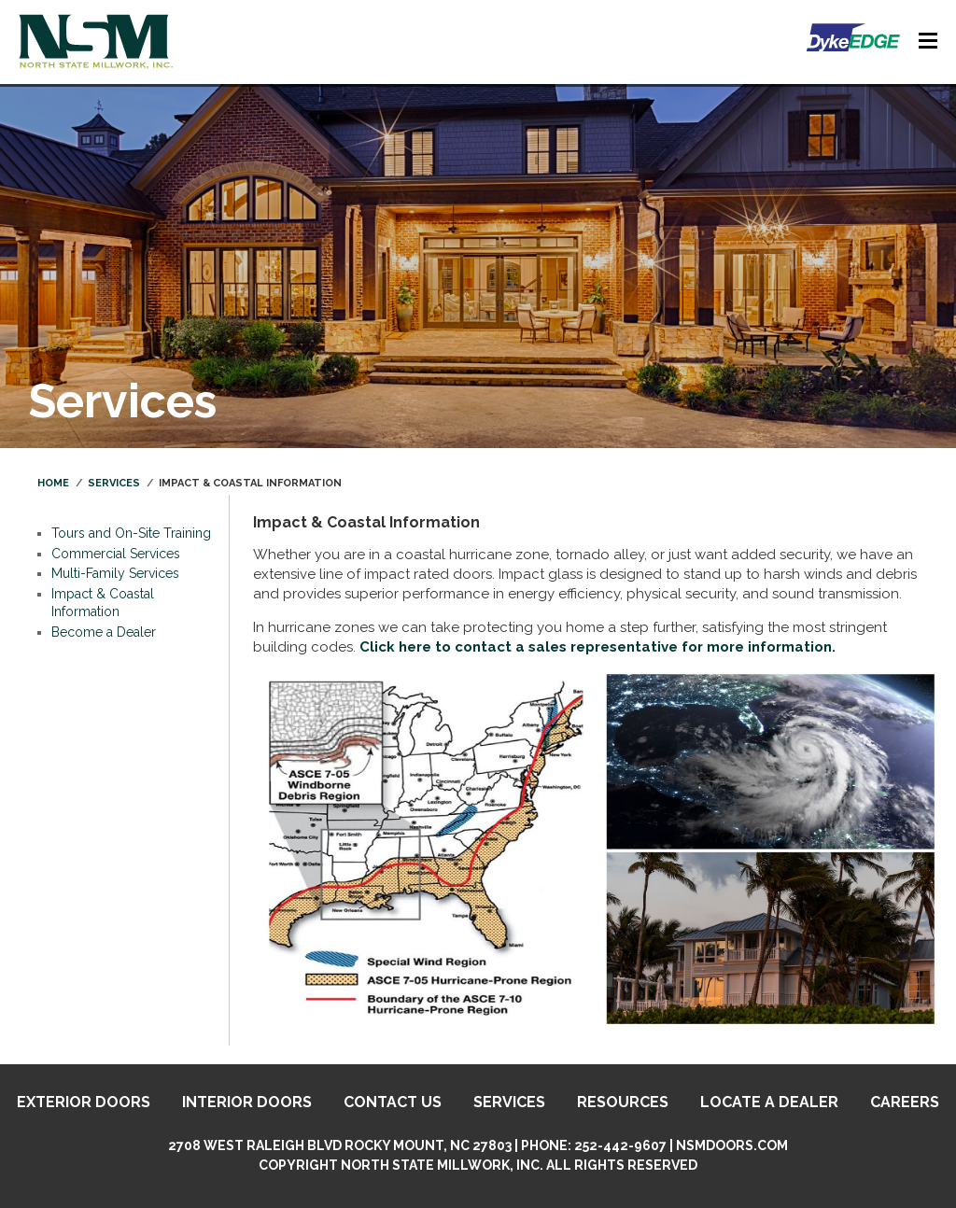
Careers (904, 1102)
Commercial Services (115, 553)
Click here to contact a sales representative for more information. (597, 647)
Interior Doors (247, 1102)
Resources (622, 1102)
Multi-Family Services (115, 573)
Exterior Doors (83, 1102)
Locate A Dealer (769, 1102)
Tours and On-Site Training (131, 533)
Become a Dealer (103, 632)
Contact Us (393, 1102)
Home (53, 483)
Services (114, 483)
